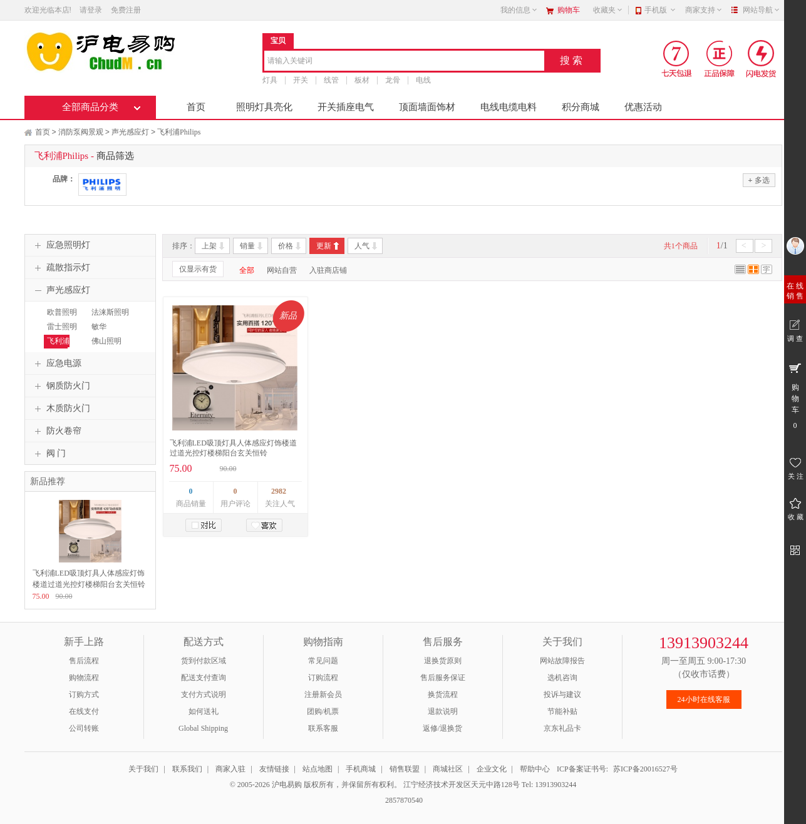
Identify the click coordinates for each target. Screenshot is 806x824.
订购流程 (323, 677)
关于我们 (143, 769)
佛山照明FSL (104, 347)
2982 (278, 491)
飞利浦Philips (178, 132)
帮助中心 (535, 769)
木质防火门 (60, 409)
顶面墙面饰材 (427, 107)
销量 (247, 246)
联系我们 (187, 769)
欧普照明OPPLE (60, 318)
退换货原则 (443, 660)
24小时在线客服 (704, 699)
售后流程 (84, 660)
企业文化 (492, 769)
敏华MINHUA (103, 332)
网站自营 (282, 270)
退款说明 (443, 711)
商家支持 (704, 10)
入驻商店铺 (328, 270)
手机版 (660, 10)
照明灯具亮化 (264, 107)
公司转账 (84, 728)
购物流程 (84, 677)
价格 (285, 246)
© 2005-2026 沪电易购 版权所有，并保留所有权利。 (315, 784)
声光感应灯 (130, 132)
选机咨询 (562, 677)
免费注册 (126, 10)
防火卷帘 (56, 431)
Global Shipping (203, 728)
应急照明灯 (60, 245)
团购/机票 (323, 711)
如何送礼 (204, 711)
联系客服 (323, 728)
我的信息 (519, 10)
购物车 (568, 10)
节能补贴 (562, 711)
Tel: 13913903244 (549, 784)
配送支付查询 (203, 677)
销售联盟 (405, 769)
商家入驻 (230, 769)
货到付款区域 (203, 660)
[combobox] (404, 62)
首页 (196, 107)
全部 (246, 270)
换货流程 (443, 694)
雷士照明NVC (60, 332)
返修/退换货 (442, 728)
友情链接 (274, 769)
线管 (331, 80)
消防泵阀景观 (80, 132)
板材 (361, 80)
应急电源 (56, 364)
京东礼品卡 (562, 728)
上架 (209, 246)
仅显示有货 (198, 269)
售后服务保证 (442, 677)
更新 (323, 246)
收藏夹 (608, 10)
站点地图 (317, 769)
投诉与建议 (562, 694)
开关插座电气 (346, 107)
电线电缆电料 (508, 107)
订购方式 (84, 694)
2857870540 (403, 800)
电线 (423, 80)
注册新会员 (323, 694)
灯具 (269, 80)
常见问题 (323, 660)
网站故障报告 (562, 660)
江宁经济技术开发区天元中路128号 (462, 784)
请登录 (91, 10)
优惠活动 (643, 107)
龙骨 (392, 80)
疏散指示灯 (60, 268)
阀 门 (48, 454)
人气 (361, 246)
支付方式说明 (203, 694)
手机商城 (361, 769)
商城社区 (448, 769)
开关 (300, 80)
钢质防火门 (60, 386)
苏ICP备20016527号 (645, 769)
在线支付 (84, 711)
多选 (758, 180)
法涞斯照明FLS (108, 318)
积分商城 (580, 107)
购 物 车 (795, 395)
